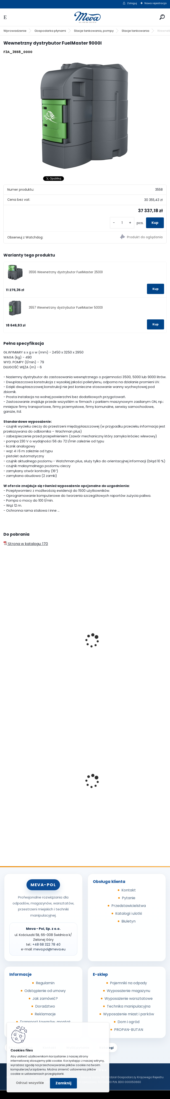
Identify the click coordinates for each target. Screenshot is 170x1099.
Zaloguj (132, 3)
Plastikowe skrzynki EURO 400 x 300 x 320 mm (126, 795)
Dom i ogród (128, 1021)
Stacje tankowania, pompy (94, 31)
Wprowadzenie (14, 31)
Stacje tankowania (135, 31)
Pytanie (128, 898)
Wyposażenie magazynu (128, 990)
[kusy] (122, 223)
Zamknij (63, 1083)
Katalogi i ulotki (128, 913)
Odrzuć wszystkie (30, 1083)
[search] (162, 17)
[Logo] (85, 17)
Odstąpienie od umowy (45, 990)
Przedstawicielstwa (128, 905)
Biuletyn (128, 921)
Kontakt (128, 890)
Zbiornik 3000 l (102, 638)
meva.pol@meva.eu (49, 949)
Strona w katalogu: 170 (25, 543)
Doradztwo (45, 1006)
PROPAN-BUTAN (128, 1029)
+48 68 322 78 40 (46, 944)
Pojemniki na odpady (128, 983)
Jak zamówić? (45, 998)
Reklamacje (45, 1014)
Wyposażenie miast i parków (128, 1014)
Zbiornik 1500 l (19, 653)
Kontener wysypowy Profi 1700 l (34, 784)
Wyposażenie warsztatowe (129, 998)
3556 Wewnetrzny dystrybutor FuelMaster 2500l (66, 272)
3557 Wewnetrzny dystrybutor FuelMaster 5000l (66, 307)
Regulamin (45, 983)
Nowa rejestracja (155, 3)
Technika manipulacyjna (128, 1006)
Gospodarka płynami (50, 31)
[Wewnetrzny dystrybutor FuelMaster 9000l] (85, 115)
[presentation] (5, 634)
